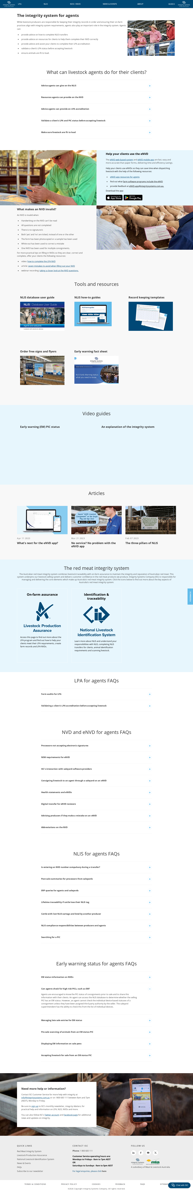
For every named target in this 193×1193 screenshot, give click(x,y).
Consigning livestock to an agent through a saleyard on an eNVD (74, 780)
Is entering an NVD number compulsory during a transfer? (70, 867)
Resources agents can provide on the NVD (62, 97)
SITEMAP (164, 1184)
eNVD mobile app (146, 159)
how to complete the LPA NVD (41, 261)
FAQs (19, 1167)
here (104, 1171)
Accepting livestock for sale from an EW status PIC (66, 1055)
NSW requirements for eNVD (55, 757)
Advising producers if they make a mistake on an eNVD (69, 815)
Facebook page (71, 1115)
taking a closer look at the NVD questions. (59, 270)
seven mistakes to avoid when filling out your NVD (51, 266)
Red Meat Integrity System (29, 1151)
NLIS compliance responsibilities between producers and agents (73, 925)
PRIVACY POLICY (69, 1184)
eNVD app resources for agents (125, 177)
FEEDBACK (120, 1184)
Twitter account (51, 1115)
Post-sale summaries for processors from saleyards (67, 878)
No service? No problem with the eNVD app (93, 544)
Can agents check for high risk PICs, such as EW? (65, 988)
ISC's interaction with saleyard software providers (66, 769)
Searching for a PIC (50, 937)
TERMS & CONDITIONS (35, 1184)
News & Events (24, 1163)
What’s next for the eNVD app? (37, 543)
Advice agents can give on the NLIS (58, 85)
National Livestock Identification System (35, 1159)
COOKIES (96, 1184)
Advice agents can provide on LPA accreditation (65, 109)
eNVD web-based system (121, 159)
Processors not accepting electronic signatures (64, 745)
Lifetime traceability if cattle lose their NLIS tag (65, 902)
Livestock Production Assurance (32, 1155)
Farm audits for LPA (51, 694)
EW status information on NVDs (57, 977)
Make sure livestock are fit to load (58, 132)
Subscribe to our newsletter (30, 1171)
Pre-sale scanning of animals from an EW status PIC (67, 1032)
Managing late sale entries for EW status (61, 1020)
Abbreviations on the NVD (54, 827)
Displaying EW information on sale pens (61, 1043)
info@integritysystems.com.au (35, 1097)
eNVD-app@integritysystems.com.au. (146, 186)
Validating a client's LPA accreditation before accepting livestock (74, 705)
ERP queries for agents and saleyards (59, 890)
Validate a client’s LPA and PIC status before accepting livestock (73, 120)
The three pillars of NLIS (141, 543)
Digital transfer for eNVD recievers (58, 804)
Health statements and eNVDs (56, 792)
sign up (34, 1106)
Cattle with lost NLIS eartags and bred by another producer (71, 913)
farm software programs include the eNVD (143, 181)
